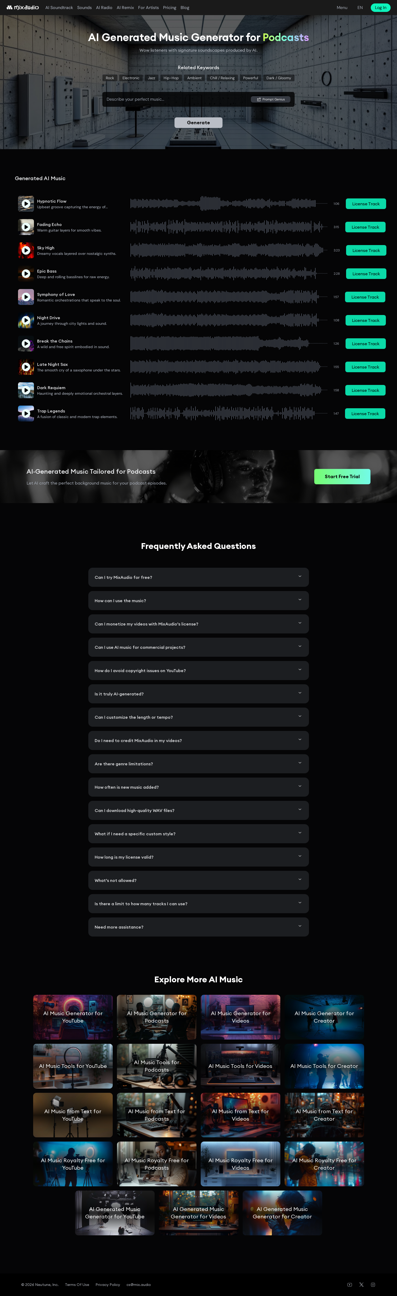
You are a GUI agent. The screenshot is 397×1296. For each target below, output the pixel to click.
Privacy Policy (107, 1284)
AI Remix (125, 7)
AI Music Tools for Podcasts (156, 1066)
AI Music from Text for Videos (240, 1115)
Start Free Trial (342, 476)
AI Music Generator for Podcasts (156, 1017)
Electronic (131, 78)
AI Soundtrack (59, 7)
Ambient (194, 78)
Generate (198, 122)
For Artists (148, 7)
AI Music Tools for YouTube (73, 1066)
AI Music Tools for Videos (240, 1066)
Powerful (250, 78)
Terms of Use (77, 1284)
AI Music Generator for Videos (240, 1017)
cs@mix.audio (138, 1284)
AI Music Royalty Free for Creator (324, 1164)
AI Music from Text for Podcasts (156, 1115)
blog (185, 7)
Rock (110, 78)
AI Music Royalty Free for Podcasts (157, 1164)
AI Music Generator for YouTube (73, 1017)
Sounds (84, 7)
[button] (26, 204)
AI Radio (104, 7)
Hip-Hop (171, 78)
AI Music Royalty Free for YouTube (73, 1164)
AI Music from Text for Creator (324, 1115)
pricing (169, 7)
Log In (380, 7)
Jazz (151, 78)
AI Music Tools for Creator (324, 1066)
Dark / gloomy (279, 78)
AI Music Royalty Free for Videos (240, 1164)
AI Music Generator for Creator (324, 1017)
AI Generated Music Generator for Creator (282, 1213)
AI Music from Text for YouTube (72, 1115)
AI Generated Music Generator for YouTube (115, 1213)
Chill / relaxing (222, 78)
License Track (366, 203)
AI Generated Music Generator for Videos (198, 1213)
